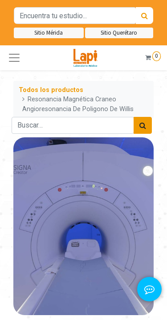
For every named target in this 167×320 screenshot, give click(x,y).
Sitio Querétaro (119, 32)
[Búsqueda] (144, 15)
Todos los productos (51, 90)
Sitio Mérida (48, 32)
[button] (14, 58)
